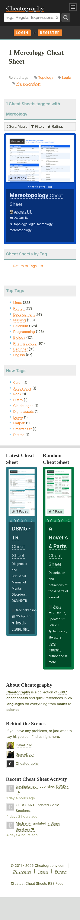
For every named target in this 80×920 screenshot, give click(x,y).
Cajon (18, 382)
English (19, 355)
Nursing (19, 320)
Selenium (20, 326)
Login (22, 33)
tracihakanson (26, 610)
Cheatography (18, 692)
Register (50, 33)
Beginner (20, 349)
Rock (17, 394)
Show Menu (73, 7)
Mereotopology (28, 83)
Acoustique (22, 388)
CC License (22, 871)
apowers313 (23, 211)
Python (19, 308)
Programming (24, 332)
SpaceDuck (25, 754)
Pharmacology (24, 343)
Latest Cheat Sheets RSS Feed (37, 883)
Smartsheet (22, 429)
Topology (45, 77)
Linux (17, 302)
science (12, 710)
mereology (44, 224)
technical (59, 631)
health (20, 622)
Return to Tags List (28, 266)
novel (53, 643)
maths (62, 704)
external (54, 650)
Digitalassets (23, 411)
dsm (26, 628)
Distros (19, 435)
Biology (19, 337)
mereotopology (21, 230)
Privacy (61, 871)
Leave (18, 417)
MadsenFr (24, 823)
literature (55, 637)
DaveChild (24, 745)
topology (20, 224)
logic (31, 224)
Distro (18, 400)
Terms (43, 871)
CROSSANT (25, 805)
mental (17, 628)
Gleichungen (23, 406)
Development (24, 314)
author (53, 656)
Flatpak (19, 423)
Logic (66, 77)
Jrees (57, 606)
